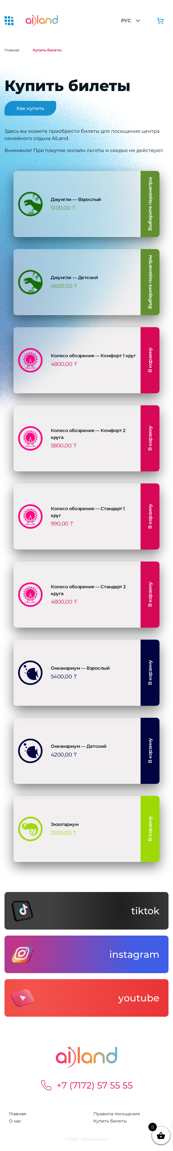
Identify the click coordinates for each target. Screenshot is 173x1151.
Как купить (30, 108)
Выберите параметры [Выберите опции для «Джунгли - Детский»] (150, 282)
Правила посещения (116, 1113)
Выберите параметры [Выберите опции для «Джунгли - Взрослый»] (150, 204)
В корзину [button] (150, 360)
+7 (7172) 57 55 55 (86, 1085)
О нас (15, 1121)
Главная (12, 50)
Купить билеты (110, 1121)
